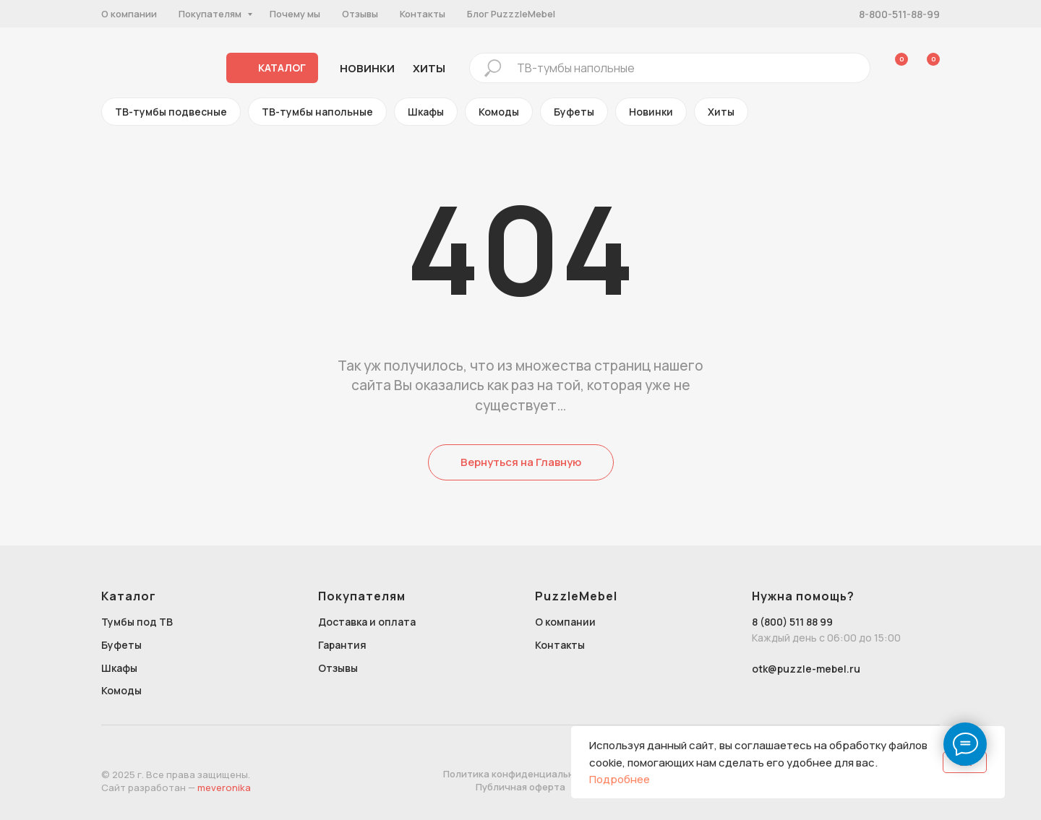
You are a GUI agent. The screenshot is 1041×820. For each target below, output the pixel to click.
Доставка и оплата (367, 622)
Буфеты (574, 111)
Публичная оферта (520, 786)
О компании (129, 13)
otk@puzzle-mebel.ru (806, 669)
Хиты (721, 111)
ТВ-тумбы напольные (317, 111)
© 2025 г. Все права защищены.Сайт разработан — (175, 781)
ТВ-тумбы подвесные (171, 111)
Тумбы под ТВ (137, 622)
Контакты (422, 13)
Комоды (499, 111)
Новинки (367, 68)
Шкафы (426, 111)
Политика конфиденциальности (520, 773)
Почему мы (295, 13)
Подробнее (619, 779)
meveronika (224, 787)
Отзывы (360, 13)
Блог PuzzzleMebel (511, 13)
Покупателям (211, 13)
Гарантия (342, 645)
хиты (429, 68)
